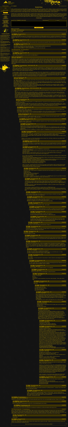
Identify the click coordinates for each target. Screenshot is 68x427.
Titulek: (57, 20)
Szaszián (24, 124)
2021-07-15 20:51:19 (25, 406)
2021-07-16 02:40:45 (50, 321)
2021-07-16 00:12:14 (37, 391)
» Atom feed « (5, 25)
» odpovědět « (64, 40)
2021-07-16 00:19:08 (35, 227)
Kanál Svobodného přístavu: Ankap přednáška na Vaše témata (5, 35)
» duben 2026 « (5, 22)
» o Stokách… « (5, 16)
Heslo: (6, 8)
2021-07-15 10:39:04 (24, 66)
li (18, 100)
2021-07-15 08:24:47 (25, 50)
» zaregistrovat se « (5, 14)
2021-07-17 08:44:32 (50, 377)
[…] (2, 40)
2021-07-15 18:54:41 (31, 132)
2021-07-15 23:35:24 (35, 236)
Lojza (25, 132)
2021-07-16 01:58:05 (40, 207)
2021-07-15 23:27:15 (33, 169)
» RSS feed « (5, 24)
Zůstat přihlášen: (5, 10)
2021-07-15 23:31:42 (21, 31)
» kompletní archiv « (5, 23)
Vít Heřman (15, 398)
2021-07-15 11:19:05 (21, 78)
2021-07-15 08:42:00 (19, 57)
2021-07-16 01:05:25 (37, 197)
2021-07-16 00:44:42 (37, 249)
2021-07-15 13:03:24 (23, 398)
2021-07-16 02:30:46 (49, 309)
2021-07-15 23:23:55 (33, 147)
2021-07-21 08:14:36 (41, 217)
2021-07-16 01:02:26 (40, 266)
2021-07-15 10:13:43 (24, 40)
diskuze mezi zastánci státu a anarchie (45, 16)
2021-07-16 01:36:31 (37, 223)
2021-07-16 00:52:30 (38, 255)
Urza (0, 35)
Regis (15, 31)
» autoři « (5, 17)
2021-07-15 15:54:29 (27, 410)
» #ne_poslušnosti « (5, 20)
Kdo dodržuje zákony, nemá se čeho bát (5, 47)
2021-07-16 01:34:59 (37, 203)
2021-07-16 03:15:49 (50, 327)
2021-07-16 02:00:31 (40, 212)
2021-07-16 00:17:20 (35, 192)
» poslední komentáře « (5, 33)
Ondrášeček (17, 40)
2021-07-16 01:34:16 (42, 274)
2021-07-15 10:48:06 (24, 53)
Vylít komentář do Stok (39, 28)
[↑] (28, 40)
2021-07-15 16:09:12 (30, 119)
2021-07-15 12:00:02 (24, 100)
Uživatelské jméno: (45, 20)
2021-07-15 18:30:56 (31, 124)
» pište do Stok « (5, 18)
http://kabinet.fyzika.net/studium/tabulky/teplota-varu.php (46, 221)
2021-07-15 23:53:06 (35, 386)
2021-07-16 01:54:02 (44, 286)
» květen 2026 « (5, 21)
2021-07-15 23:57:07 (35, 179)
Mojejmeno (17, 44)
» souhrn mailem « (5, 26)
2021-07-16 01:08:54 (42, 270)
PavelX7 (1, 41)
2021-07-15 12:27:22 (28, 108)
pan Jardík (1, 48)
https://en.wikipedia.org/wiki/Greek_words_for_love (43, 47)
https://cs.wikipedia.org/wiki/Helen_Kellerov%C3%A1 (48, 325)
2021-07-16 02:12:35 (46, 302)
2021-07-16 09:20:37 (49, 350)
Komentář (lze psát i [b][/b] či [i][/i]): (18, 20)
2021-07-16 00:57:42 (40, 261)
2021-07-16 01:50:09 (44, 282)
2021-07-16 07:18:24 (25, 44)
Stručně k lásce (39, 7)
